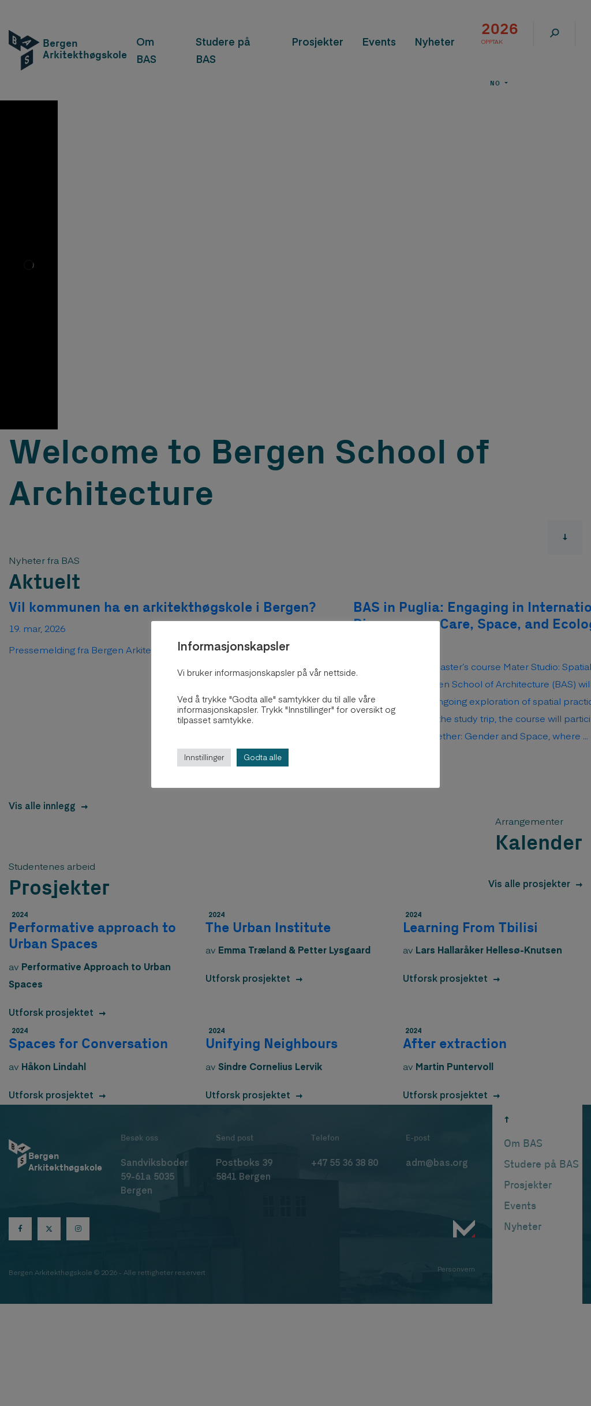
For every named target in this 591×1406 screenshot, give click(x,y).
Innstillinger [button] (204, 757)
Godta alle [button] (263, 757)
